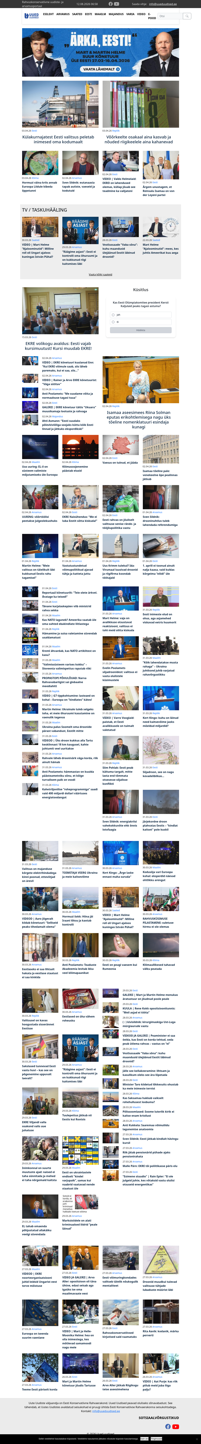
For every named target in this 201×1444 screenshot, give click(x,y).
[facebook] (111, 4)
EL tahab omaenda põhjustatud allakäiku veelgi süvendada (36, 1230)
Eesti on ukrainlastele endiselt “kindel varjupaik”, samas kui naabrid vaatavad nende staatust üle (78, 1180)
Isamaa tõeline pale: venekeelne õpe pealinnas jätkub (160, 475)
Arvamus (77, 178)
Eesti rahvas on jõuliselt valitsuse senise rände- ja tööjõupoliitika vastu (119, 524)
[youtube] (116, 4)
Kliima (35, 178)
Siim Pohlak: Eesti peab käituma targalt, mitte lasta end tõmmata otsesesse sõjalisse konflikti (118, 776)
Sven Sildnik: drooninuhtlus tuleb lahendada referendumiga (160, 521)
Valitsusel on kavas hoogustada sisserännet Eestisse (38, 1024)
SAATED (77, 14)
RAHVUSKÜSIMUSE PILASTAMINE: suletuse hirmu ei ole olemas (158, 923)
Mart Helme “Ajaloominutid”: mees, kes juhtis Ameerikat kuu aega (161, 249)
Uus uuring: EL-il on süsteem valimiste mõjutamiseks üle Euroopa (40, 471)
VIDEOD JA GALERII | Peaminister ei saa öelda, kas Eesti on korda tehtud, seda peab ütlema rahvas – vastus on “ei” (149, 1039)
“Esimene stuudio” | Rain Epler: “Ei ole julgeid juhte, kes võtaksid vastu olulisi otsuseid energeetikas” (149, 1180)
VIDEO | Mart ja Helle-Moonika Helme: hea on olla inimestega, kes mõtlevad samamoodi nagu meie (78, 1339)
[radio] (141, 315)
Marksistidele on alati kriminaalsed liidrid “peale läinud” (79, 1224)
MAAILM (100, 14)
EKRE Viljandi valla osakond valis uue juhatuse (34, 1126)
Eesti (34, 130)
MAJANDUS (116, 14)
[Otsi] (170, 16)
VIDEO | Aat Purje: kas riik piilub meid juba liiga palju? (160, 1385)
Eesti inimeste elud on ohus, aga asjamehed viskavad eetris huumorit (159, 618)
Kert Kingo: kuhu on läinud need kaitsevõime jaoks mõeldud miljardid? (161, 722)
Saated (35, 240)
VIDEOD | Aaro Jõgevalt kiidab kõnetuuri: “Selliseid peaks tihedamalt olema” (40, 923)
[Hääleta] (141, 330)
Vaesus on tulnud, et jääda (120, 462)
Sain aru (144, 1438)
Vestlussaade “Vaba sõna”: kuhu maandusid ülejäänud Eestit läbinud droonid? (147, 1057)
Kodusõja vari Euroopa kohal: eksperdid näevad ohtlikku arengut (159, 876)
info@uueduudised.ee (163, 4)
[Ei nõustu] (196, 1439)
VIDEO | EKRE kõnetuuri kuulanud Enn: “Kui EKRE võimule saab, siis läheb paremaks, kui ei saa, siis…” (68, 366)
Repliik (116, 130)
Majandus (57, 416)
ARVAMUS (63, 14)
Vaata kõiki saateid (100, 274)
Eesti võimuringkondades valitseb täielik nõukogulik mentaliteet (120, 1281)
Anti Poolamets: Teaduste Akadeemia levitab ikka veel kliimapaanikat (79, 969)
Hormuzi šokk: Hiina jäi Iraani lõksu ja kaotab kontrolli (77, 920)
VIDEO (141, 14)
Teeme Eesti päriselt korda (40, 1389)
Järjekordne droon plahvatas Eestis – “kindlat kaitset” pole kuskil (160, 825)
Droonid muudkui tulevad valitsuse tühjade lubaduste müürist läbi (160, 1286)
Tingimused (156, 1438)
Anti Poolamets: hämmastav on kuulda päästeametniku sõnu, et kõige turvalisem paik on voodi (68, 776)
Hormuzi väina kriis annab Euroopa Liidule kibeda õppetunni (39, 186)
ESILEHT (48, 14)
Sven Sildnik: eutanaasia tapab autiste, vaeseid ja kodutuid (78, 186)
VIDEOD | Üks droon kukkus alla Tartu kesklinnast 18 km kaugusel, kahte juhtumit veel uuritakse (67, 744)
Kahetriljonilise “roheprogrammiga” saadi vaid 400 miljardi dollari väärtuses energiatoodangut (70, 793)
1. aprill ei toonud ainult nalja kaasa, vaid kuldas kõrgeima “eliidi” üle (159, 570)
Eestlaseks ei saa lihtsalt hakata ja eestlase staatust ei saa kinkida (40, 973)
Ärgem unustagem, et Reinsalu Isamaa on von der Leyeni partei (159, 191)
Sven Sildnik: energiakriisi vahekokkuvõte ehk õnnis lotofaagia (120, 825)
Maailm (36, 462)
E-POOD (152, 16)
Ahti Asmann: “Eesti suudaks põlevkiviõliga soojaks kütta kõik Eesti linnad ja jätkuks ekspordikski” (67, 425)
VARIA (130, 14)
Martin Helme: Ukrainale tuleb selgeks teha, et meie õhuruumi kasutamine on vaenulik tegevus (68, 713)
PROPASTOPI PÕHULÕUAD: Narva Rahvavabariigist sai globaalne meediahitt (64, 682)
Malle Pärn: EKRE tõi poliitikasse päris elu (150, 1166)
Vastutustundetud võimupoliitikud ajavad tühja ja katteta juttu (77, 570)
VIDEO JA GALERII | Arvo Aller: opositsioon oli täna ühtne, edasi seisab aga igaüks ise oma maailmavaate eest (79, 1285)
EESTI (88, 14)
